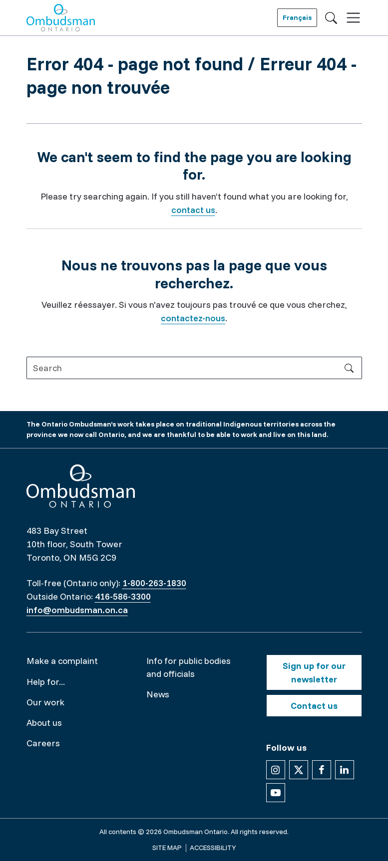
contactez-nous (193, 318)
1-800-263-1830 (154, 583)
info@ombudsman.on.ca (77, 610)
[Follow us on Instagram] (275, 769)
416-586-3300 (123, 596)
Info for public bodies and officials (188, 667)
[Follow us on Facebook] (321, 769)
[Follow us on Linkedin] (344, 769)
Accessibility (213, 847)
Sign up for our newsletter (314, 672)
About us (44, 722)
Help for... (45, 681)
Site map (167, 847)
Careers (43, 743)
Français (297, 17)
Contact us (314, 705)
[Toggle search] (331, 17)
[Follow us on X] (298, 769)
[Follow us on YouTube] (275, 792)
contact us (193, 209)
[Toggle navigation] (353, 17)
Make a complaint (62, 660)
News (157, 694)
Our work (45, 702)
